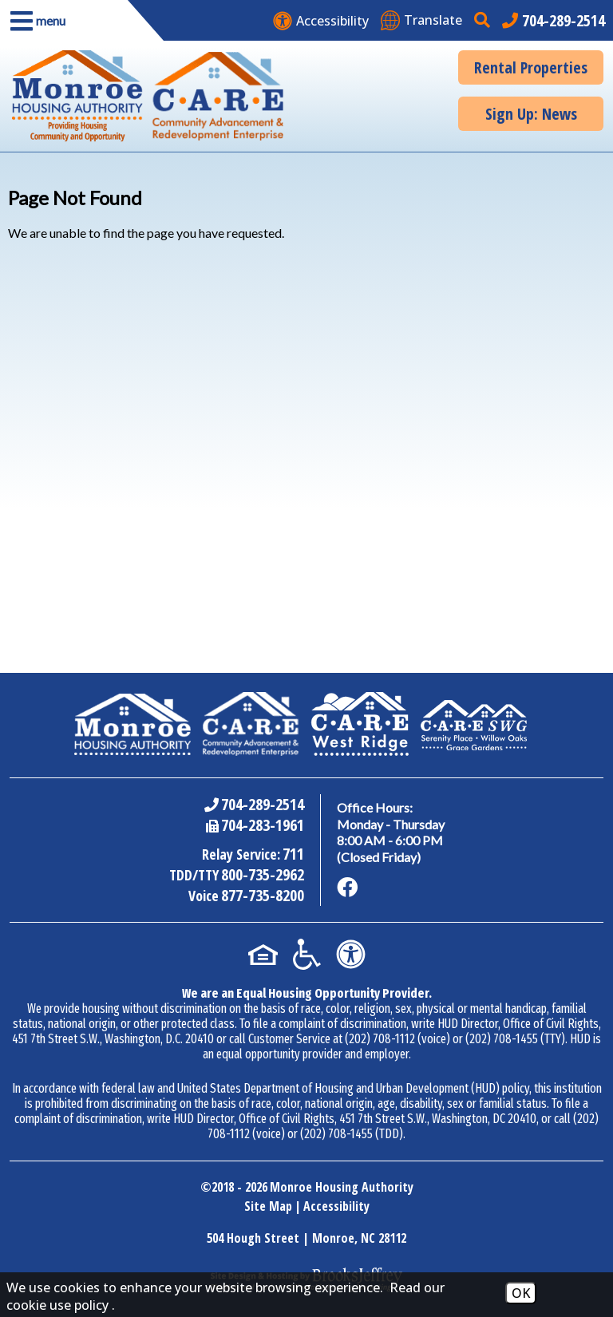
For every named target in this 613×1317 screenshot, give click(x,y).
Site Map (268, 1206)
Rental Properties (530, 67)
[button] (64, 20)
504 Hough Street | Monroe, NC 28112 (306, 1238)
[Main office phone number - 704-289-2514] (553, 20)
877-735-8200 (262, 895)
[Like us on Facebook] (347, 887)
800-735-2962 (262, 874)
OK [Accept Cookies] (521, 1293)
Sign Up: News (531, 114)
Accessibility (336, 1206)
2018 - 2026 (239, 1187)
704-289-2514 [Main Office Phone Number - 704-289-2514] (262, 804)
